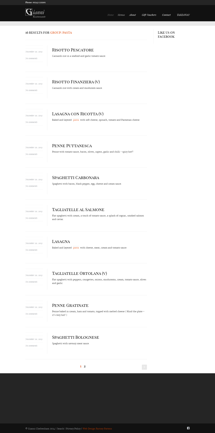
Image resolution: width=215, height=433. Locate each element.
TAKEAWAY (183, 14)
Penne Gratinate (70, 305)
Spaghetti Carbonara (75, 177)
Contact (166, 14)
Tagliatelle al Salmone (78, 209)
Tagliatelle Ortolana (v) (79, 273)
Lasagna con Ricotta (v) (77, 113)
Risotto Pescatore (73, 49)
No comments (31, 58)
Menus (123, 14)
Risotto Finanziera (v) (76, 81)
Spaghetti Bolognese (75, 337)
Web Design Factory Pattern (97, 428)
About (134, 14)
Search (60, 428)
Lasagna (61, 241)
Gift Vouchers (149, 14)
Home (112, 14)
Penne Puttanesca (72, 145)
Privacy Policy (73, 428)
